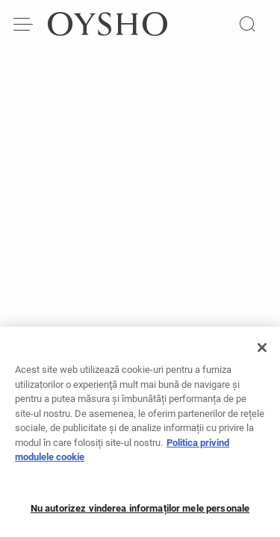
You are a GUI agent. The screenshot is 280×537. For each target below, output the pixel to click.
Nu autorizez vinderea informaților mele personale (140, 515)
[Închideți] (262, 355)
